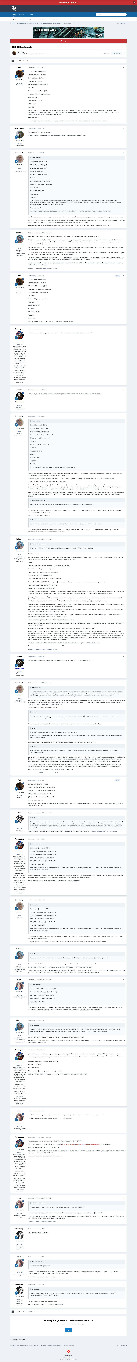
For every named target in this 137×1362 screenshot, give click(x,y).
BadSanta (19, 153)
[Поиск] (105, 14)
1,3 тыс (19, 83)
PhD (23, 52)
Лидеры (56, 19)
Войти (68, 1330)
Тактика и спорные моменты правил (37, 54)
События (21, 19)
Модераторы (30, 19)
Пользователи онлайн (44, 19)
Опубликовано (36, 67)
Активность (22, 14)
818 (19, 248)
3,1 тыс (19, 995)
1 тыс (19, 143)
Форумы (13, 19)
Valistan (19, 233)
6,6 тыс (20, 344)
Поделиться (104, 53)
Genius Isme (19, 128)
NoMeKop (19, 1229)
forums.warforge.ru (68, 1357)
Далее (19, 60)
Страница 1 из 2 (31, 60)
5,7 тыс (20, 828)
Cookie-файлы (68, 1355)
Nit (19, 813)
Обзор (14, 15)
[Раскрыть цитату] (31, 157)
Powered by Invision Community (68, 1359)
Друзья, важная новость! (67, 2)
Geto (19, 980)
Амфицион (19, 329)
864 (19, 168)
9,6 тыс (20, 405)
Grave (19, 390)
